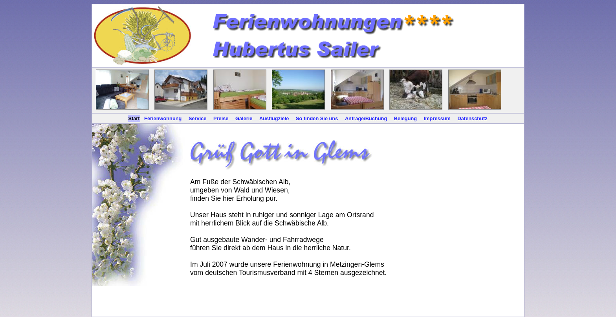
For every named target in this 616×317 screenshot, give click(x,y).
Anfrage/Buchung (366, 118)
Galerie (243, 118)
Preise (220, 118)
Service (198, 118)
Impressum (437, 118)
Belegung (405, 118)
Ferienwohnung (163, 118)
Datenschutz (473, 118)
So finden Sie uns (317, 118)
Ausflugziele (274, 118)
